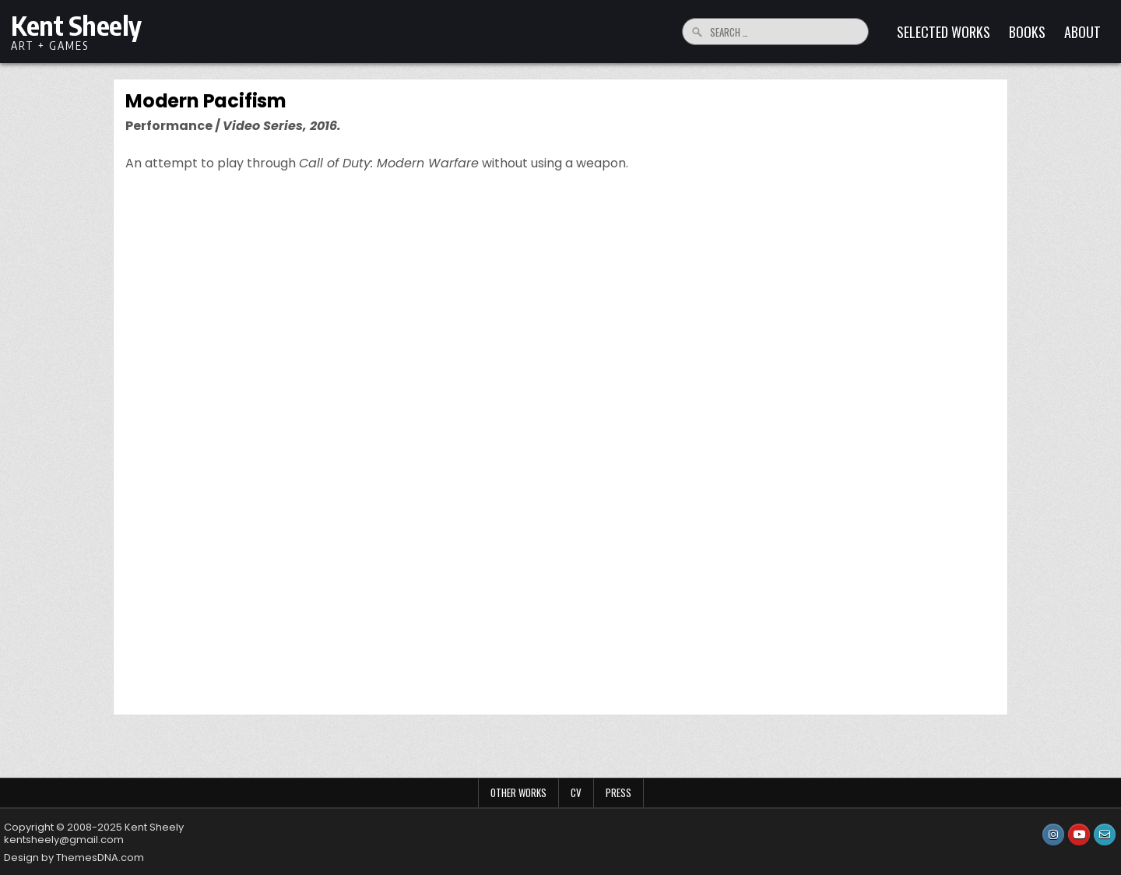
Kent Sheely (76, 25)
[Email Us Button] (1105, 834)
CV (576, 792)
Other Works (518, 792)
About (1082, 32)
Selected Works (943, 32)
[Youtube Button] (1079, 834)
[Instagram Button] (1053, 834)
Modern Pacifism (205, 101)
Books (1027, 32)
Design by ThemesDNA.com (74, 857)
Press (618, 792)
